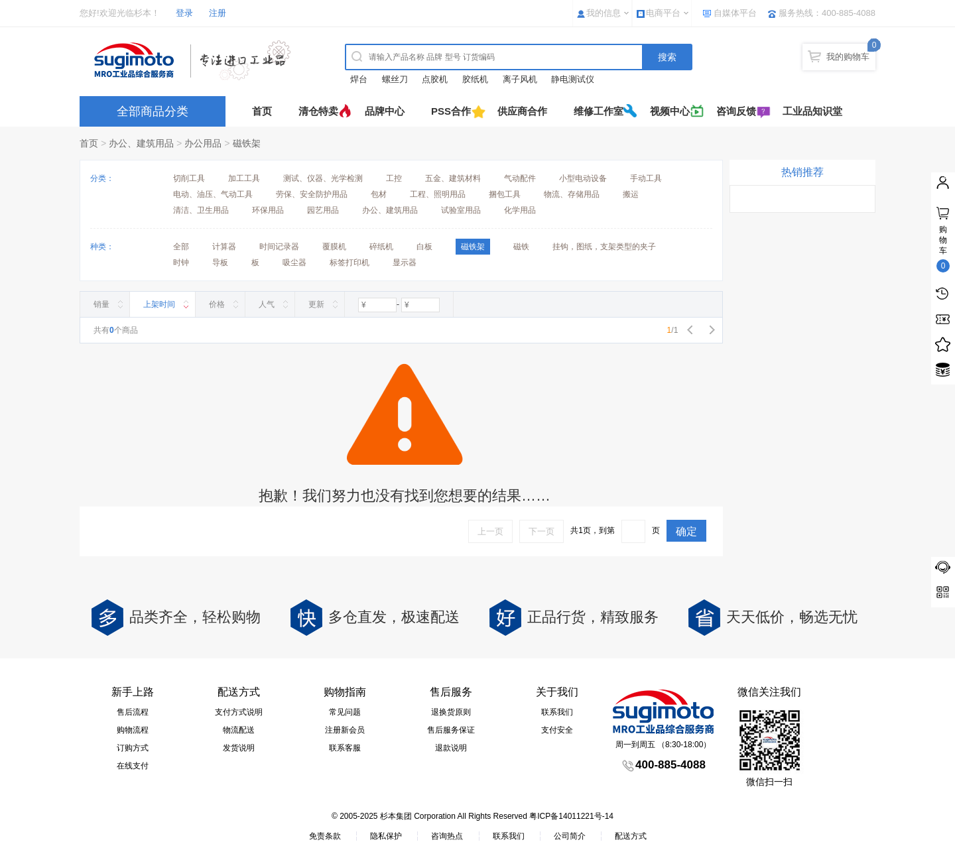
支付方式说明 (239, 712)
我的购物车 (847, 57)
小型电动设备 (583, 178)
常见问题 (345, 712)
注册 (217, 13)
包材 (379, 194)
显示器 (404, 262)
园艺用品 (323, 210)
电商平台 (663, 13)
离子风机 (520, 79)
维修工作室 (598, 111)
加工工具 (244, 178)
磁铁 (521, 246)
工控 (394, 178)
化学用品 (520, 210)
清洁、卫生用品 (201, 210)
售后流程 (133, 712)
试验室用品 (461, 210)
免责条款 (325, 836)
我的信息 (603, 13)
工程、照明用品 (438, 194)
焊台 (358, 79)
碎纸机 (381, 246)
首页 (262, 111)
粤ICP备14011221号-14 (571, 816)
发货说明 (239, 748)
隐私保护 (386, 836)
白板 (424, 246)
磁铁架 (247, 143)
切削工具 (189, 178)
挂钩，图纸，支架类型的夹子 (604, 246)
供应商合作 (522, 111)
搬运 (631, 194)
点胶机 (435, 79)
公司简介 (570, 836)
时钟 (181, 262)
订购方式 (133, 748)
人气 (267, 304)
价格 (217, 304)
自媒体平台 (735, 13)
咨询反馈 (736, 111)
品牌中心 (385, 111)
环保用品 (268, 210)
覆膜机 (334, 246)
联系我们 (557, 712)
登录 (184, 13)
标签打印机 (349, 262)
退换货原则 (451, 712)
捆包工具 (505, 194)
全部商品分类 (152, 111)
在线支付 (133, 765)
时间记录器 (279, 246)
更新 (316, 304)
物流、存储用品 (572, 194)
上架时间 (159, 304)
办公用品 (203, 143)
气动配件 (520, 178)
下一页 (541, 531)
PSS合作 (451, 111)
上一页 (490, 531)
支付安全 (557, 730)
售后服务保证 (451, 730)
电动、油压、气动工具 (213, 194)
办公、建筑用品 (141, 143)
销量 (101, 304)
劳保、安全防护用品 (312, 194)
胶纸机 (475, 79)
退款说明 (451, 748)
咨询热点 (447, 836)
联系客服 (345, 748)
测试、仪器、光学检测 (323, 178)
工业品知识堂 (812, 111)
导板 (220, 262)
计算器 (224, 246)
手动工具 (646, 178)
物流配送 (239, 730)
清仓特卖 (318, 111)
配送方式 (631, 836)
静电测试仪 (572, 79)
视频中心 (670, 111)
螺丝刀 (395, 79)
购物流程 (133, 730)
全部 (181, 246)
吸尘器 (294, 262)
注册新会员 (345, 730)
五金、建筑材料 (453, 178)
